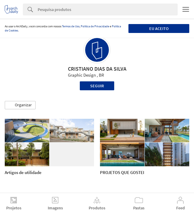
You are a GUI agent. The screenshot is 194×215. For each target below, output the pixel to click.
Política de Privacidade (95, 26)
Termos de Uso (70, 26)
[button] (20, 105)
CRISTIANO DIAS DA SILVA (97, 68)
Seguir (97, 85)
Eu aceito (158, 28)
